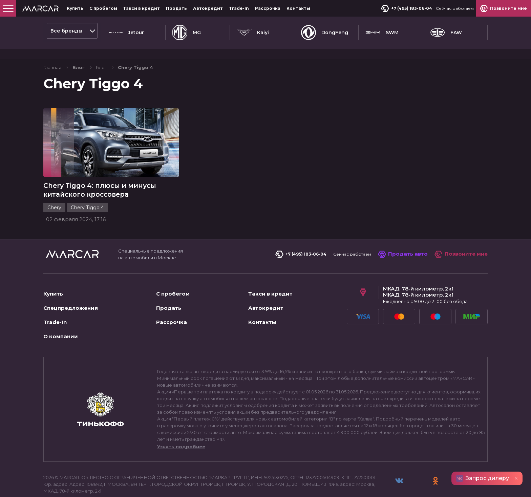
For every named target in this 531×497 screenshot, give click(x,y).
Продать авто (403, 240)
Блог (101, 51)
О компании (60, 323)
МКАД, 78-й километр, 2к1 (418, 275)
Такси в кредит (141, 8)
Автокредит (208, 8)
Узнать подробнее (181, 433)
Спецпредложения (70, 294)
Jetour (126, 30)
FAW (446, 30)
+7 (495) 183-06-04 (408, 8)
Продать (176, 8)
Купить (75, 8)
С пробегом (103, 8)
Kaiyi (253, 30)
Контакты (298, 8)
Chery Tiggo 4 (87, 194)
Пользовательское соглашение (83, 485)
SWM (382, 30)
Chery (54, 194)
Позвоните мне (461, 240)
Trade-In (239, 8)
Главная (52, 51)
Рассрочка (267, 8)
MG (186, 30)
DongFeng (324, 30)
